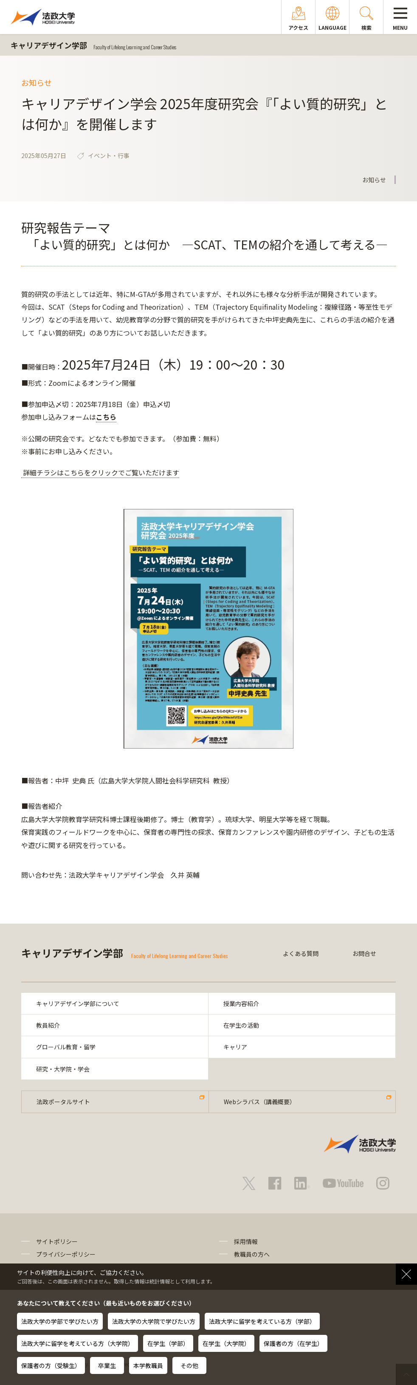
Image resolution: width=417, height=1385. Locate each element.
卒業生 (107, 1365)
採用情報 (246, 1241)
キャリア (235, 1047)
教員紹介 (48, 1025)
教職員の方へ (252, 1254)
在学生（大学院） (226, 1343)
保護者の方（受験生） (51, 1365)
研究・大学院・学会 (63, 1069)
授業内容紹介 (241, 1003)
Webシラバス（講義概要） (260, 1101)
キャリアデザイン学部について (77, 1003)
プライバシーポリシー (66, 1254)
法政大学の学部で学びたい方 (60, 1321)
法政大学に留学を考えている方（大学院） (77, 1343)
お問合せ (364, 953)
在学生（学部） (168, 1343)
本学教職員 (148, 1365)
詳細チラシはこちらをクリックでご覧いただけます (100, 472)
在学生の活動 (241, 1025)
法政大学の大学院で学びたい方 (153, 1321)
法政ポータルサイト (63, 1101)
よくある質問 (300, 953)
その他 (189, 1365)
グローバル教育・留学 (66, 1047)
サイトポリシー (57, 1241)
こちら (106, 417)
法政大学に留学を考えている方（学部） (262, 1321)
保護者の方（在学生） (293, 1343)
